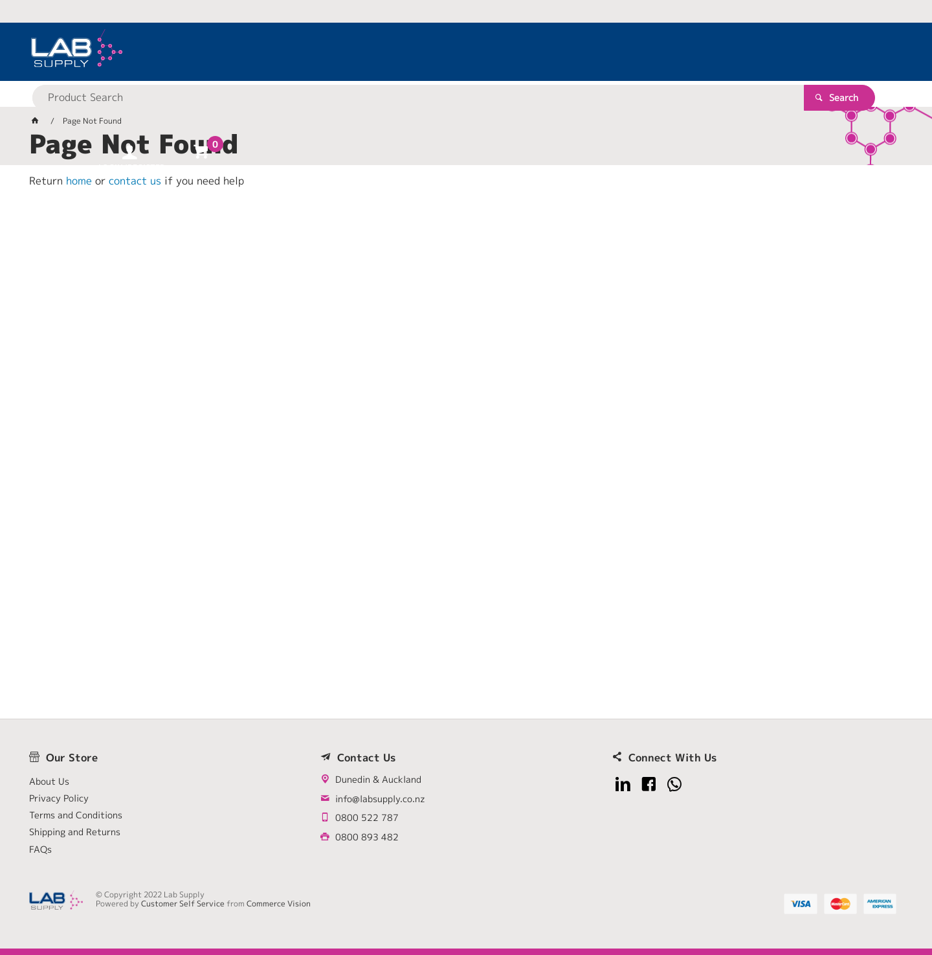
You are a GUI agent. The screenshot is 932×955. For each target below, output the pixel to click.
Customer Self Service (183, 903)
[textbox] (443, 52)
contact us (135, 181)
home (79, 181)
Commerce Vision (279, 903)
